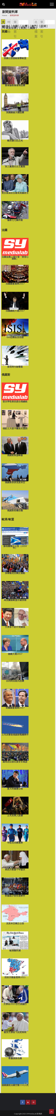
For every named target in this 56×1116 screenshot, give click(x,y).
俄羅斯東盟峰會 (15, 446)
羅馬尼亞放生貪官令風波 (15, 753)
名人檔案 (35, 29)
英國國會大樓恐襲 (15, 103)
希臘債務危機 (15, 1049)
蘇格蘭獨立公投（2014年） (15, 538)
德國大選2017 (15, 645)
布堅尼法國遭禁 (15, 833)
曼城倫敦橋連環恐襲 (15, 76)
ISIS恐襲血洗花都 (15, 328)
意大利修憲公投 (15, 779)
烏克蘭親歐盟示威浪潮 (15, 591)
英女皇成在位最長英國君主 (15, 184)
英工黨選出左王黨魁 (15, 157)
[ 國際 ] (33, 28)
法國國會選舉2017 (15, 275)
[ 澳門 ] (34, 26)
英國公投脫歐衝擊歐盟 (15, 49)
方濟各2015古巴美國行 (15, 995)
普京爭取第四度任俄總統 (15, 392)
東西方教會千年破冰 (15, 860)
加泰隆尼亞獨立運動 (15, 564)
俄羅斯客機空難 (15, 500)
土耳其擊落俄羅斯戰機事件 (15, 726)
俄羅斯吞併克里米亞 (15, 473)
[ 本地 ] (6, 26)
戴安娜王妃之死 (15, 130)
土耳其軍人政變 (15, 806)
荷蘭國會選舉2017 (15, 699)
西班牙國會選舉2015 (15, 968)
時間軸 (8, 26)
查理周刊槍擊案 (15, 357)
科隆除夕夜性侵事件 (15, 887)
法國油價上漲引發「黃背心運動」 (15, 248)
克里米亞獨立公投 (15, 914)
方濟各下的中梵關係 (15, 618)
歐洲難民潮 (15, 941)
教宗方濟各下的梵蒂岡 (15, 1022)
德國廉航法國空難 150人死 (15, 1076)
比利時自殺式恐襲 (15, 672)
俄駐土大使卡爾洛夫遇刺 (15, 419)
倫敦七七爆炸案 (15, 211)
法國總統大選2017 (15, 302)
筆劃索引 (15, 29)
